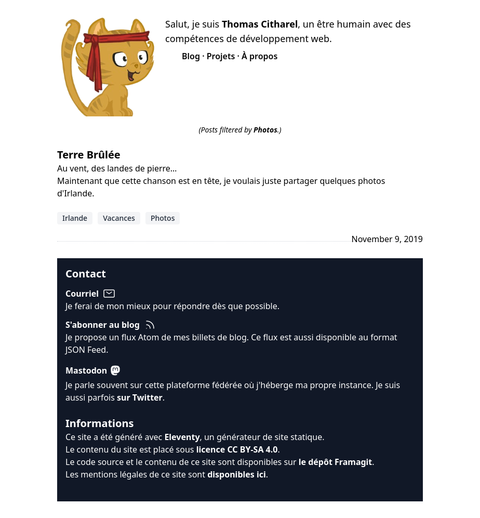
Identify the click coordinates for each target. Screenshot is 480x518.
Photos (163, 218)
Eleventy (181, 437)
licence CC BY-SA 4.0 (237, 449)
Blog (191, 56)
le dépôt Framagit (335, 462)
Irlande (74, 218)
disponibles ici (236, 474)
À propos (259, 56)
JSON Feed (85, 349)
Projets (221, 56)
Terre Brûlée (89, 155)
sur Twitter (140, 397)
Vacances (119, 218)
